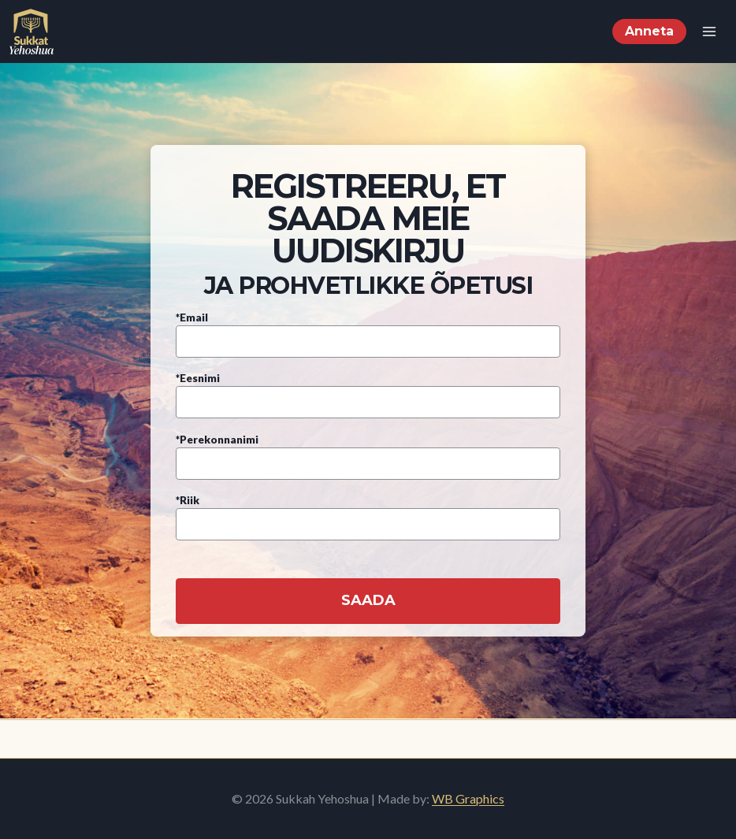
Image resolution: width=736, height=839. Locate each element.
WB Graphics (468, 798)
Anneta (649, 31)
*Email (368, 329)
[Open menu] (708, 31)
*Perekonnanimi (368, 451)
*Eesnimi (368, 390)
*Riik (368, 512)
